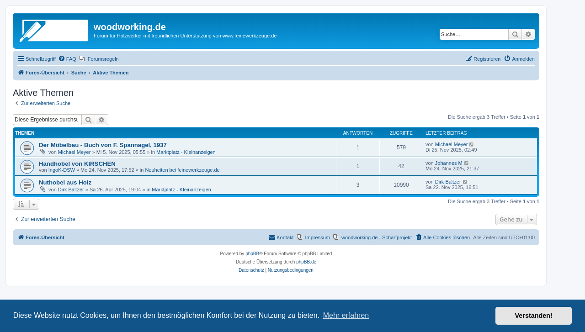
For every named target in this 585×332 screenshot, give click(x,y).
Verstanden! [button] (534, 315)
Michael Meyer (74, 152)
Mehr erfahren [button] (346, 315)
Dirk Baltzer (71, 189)
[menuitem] (67, 58)
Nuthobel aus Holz (65, 182)
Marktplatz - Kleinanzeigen (186, 152)
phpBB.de (306, 261)
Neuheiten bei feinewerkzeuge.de (182, 170)
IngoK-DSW (61, 170)
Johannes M (449, 163)
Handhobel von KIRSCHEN (77, 163)
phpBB (252, 253)
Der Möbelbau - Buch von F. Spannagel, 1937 (103, 145)
